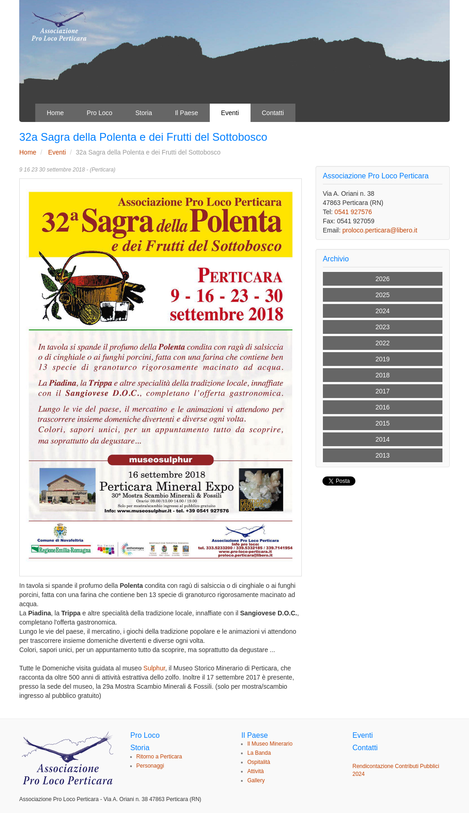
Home (55, 112)
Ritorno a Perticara (159, 756)
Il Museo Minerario (270, 744)
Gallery (256, 780)
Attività (255, 771)
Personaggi (150, 766)
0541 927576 (353, 212)
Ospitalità (258, 762)
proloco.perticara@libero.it (379, 230)
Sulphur (154, 668)
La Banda (259, 753)
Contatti (273, 112)
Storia (143, 112)
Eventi (230, 112)
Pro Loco (99, 112)
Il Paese (186, 112)
